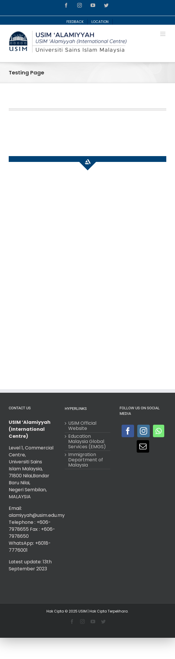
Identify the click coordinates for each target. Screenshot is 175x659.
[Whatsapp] (158, 431)
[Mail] (143, 446)
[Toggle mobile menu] (163, 34)
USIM (82, 611)
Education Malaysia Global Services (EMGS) (87, 441)
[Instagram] (143, 431)
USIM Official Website (82, 426)
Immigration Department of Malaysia (85, 460)
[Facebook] (128, 431)
